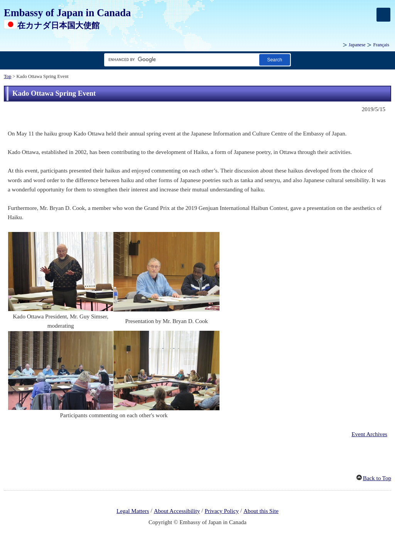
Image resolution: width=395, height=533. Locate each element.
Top (7, 76)
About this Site (261, 511)
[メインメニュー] (383, 15)
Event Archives (369, 434)
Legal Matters (132, 511)
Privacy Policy (221, 511)
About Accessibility (177, 511)
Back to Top (377, 478)
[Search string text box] (180, 59)
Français (381, 44)
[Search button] (274, 59)
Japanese (357, 44)
